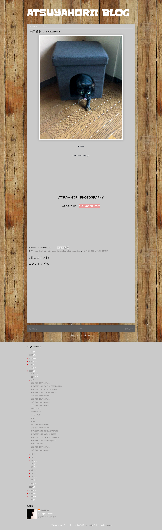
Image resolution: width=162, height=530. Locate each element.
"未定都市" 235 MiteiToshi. (40, 450)
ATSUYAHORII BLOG (78, 13)
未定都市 (105, 251)
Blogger (108, 525)
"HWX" (33, 418)
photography (71, 251)
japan (59, 251)
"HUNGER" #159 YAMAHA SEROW (44, 392)
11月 (33, 377)
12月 (33, 374)
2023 (31, 358)
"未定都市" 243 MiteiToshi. (40, 383)
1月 (32, 480)
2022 (31, 361)
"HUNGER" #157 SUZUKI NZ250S (43, 434)
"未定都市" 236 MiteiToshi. (40, 447)
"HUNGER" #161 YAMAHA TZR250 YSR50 (46, 386)
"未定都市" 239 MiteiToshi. (40, 405)
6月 (32, 464)
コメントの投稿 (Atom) (83, 335)
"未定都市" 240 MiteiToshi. (40, 402)
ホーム (81, 329)
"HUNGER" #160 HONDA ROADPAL (44, 389)
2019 (31, 371)
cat (44, 251)
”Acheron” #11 (36, 409)
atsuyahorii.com (89, 206)
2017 (31, 487)
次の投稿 (33, 329)
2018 (31, 484)
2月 (32, 476)
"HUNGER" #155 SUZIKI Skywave (43, 440)
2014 (31, 497)
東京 (92, 251)
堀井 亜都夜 (44, 510)
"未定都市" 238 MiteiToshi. (40, 424)
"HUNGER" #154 (37, 444)
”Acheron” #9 (35, 415)
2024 (31, 355)
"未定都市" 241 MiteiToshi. (40, 399)
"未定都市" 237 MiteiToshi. (40, 428)
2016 (31, 490)
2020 (31, 368)
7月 (32, 461)
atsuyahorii (39, 251)
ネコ (83, 251)
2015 (31, 493)
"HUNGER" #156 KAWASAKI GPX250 (45, 437)
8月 (32, 457)
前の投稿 (129, 329)
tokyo (79, 251)
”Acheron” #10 (36, 412)
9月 (32, 454)
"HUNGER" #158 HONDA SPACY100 (44, 431)
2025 (31, 352)
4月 (32, 470)
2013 (31, 500)
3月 (32, 473)
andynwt (89, 525)
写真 (88, 251)
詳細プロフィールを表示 (47, 517)
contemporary (52, 251)
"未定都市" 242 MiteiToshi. (40, 396)
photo (64, 251)
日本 (96, 251)
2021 (31, 364)
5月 (32, 467)
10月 (33, 380)
